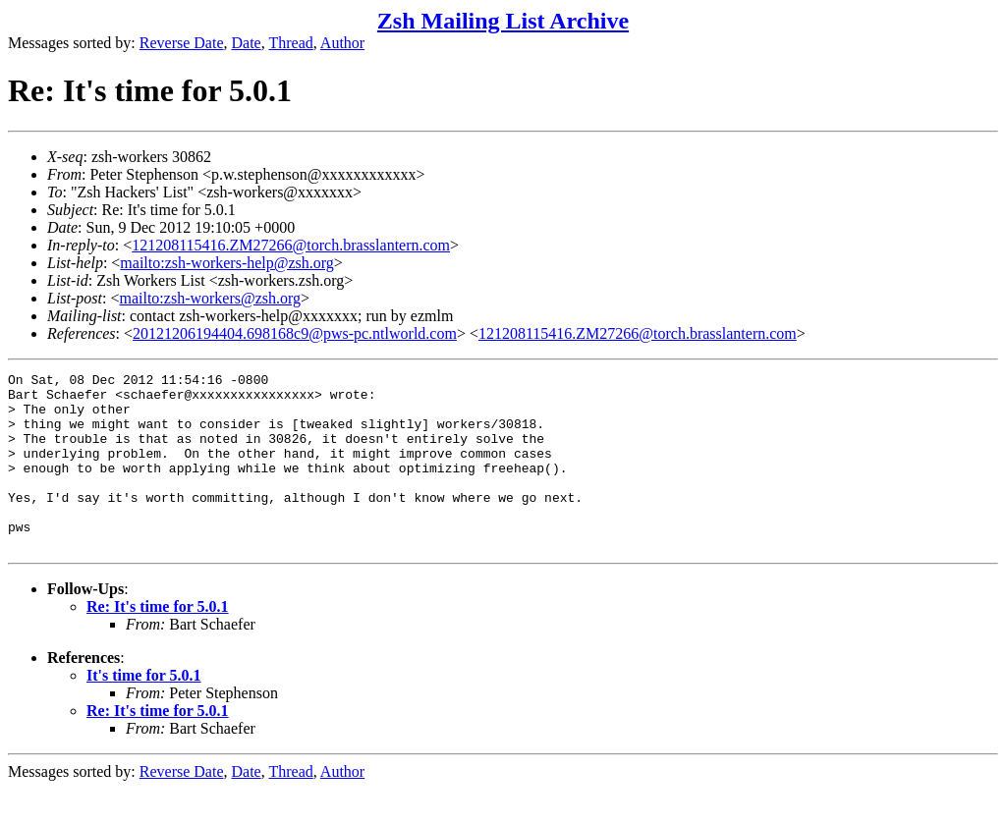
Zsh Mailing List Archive (503, 20)
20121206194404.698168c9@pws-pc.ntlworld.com (295, 333)
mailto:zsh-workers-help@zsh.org (227, 262)
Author (342, 42)
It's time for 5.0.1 (143, 710)
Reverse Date (182, 42)
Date (246, 42)
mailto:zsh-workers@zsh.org (210, 298)
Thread (290, 42)
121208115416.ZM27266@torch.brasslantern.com (291, 245)
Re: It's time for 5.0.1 (157, 641)
